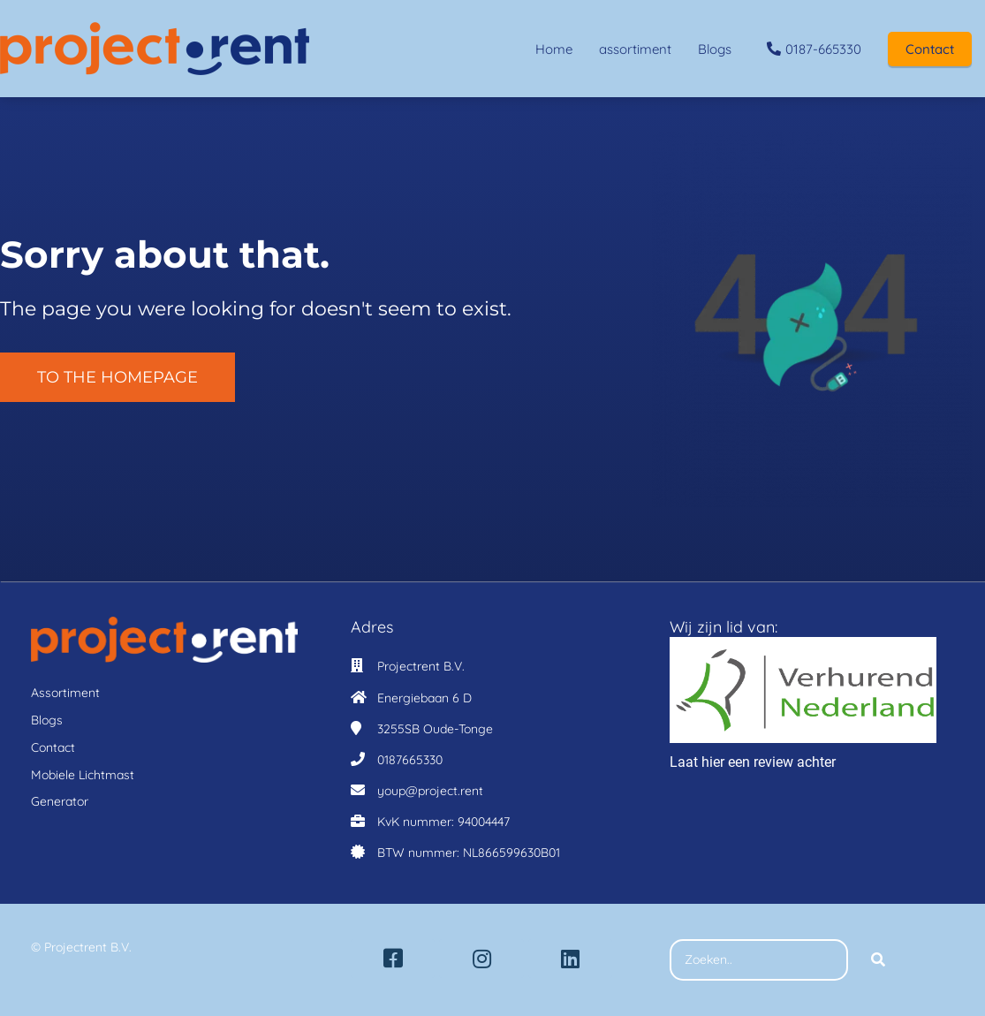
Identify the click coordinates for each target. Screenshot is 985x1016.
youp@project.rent (430, 791)
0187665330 (410, 760)
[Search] (878, 960)
